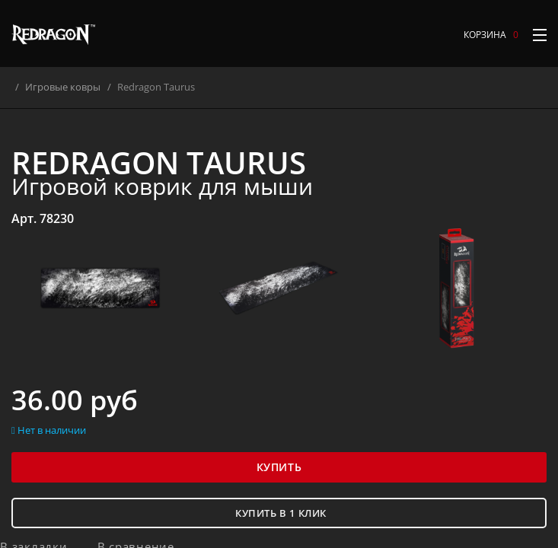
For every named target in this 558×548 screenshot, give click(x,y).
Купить (279, 467)
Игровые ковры (72, 87)
